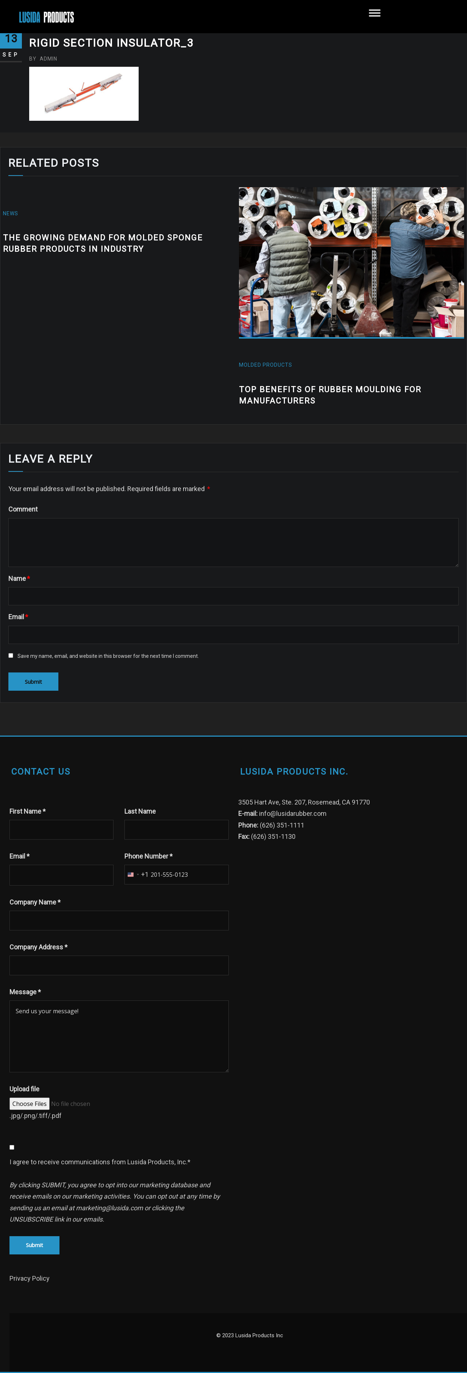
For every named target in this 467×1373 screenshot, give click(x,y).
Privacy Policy (29, 1278)
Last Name (140, 811)
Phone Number (148, 856)
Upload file (24, 1089)
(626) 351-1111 (282, 825)
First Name (27, 811)
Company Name (35, 902)
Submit (34, 1245)
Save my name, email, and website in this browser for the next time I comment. (108, 656)
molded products (265, 365)
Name (19, 578)
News (10, 213)
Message (25, 992)
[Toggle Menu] (375, 16)
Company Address (38, 947)
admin (43, 59)
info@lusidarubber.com (293, 813)
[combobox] (136, 874)
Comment (23, 509)
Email (18, 617)
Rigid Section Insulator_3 (111, 42)
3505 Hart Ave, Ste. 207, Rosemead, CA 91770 (304, 802)
